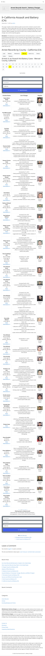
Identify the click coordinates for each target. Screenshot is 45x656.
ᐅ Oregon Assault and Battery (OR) (10, 567)
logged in (10, 549)
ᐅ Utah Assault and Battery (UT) (23, 539)
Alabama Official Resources (8, 569)
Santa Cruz (31, 53)
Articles (3, 601)
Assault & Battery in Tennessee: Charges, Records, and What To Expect (18, 573)
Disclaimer (4, 625)
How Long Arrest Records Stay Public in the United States (15, 565)
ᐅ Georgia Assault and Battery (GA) (23, 537)
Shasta (38, 53)
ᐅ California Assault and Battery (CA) (10, 581)
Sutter (4, 56)
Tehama (10, 56)
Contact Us (4, 623)
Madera (10, 53)
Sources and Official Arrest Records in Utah (12, 577)
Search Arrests (22, 90)
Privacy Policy (5, 627)
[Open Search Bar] (43, 2)
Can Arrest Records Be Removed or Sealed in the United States (16, 563)
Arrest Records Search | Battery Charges (25, 8)
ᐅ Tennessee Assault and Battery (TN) (10, 575)
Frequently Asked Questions (8, 629)
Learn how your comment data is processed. (30, 552)
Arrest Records (23, 535)
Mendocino (17, 53)
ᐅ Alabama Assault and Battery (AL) (10, 571)
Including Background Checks (9, 603)
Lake (4, 53)
